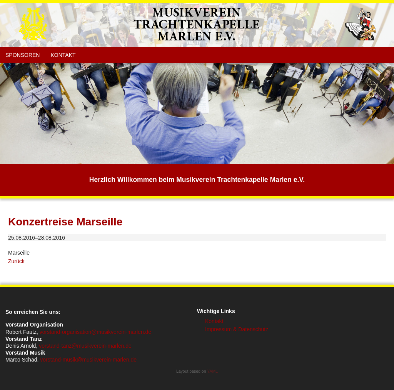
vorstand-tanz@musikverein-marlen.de (85, 346)
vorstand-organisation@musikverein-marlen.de (95, 332)
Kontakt (62, 55)
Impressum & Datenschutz (236, 329)
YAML (212, 371)
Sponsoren (22, 55)
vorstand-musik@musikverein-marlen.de (88, 360)
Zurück (16, 261)
